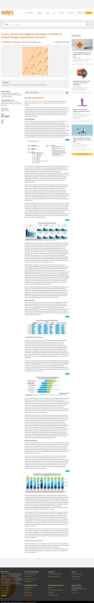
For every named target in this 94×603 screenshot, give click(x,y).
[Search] (48, 24)
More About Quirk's (6, 588)
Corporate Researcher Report (55, 590)
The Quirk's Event (5, 590)
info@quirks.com (75, 592)
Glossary (50, 587)
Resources (61, 13)
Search (6, 24)
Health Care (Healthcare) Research (10, 93)
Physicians (4, 105)
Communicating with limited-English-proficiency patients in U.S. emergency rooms (82, 139)
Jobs (54, 13)
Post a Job (27, 590)
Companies (39, 13)
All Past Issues (28, 576)
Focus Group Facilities (53, 576)
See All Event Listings (77, 574)
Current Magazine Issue (30, 574)
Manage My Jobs (29, 592)
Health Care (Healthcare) (7, 102)
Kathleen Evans (26, 42)
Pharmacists (18, 103)
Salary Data (51, 592)
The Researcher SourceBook (55, 574)
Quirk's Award (75, 579)
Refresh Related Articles (82, 154)
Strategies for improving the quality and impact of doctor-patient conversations (81, 82)
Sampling (9, 96)
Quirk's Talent (28, 595)
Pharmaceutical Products (7, 103)
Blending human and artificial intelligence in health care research (81, 110)
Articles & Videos (29, 13)
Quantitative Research (7, 95)
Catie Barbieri (7, 42)
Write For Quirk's (29, 581)
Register (89, 13)
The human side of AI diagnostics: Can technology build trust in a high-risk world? (82, 54)
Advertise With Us (5, 593)
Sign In (80, 13)
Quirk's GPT (71, 13)
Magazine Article (5, 110)
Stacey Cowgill (16, 42)
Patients (16, 102)
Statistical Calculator (53, 595)
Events (47, 13)
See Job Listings (29, 587)
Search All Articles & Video (31, 579)
